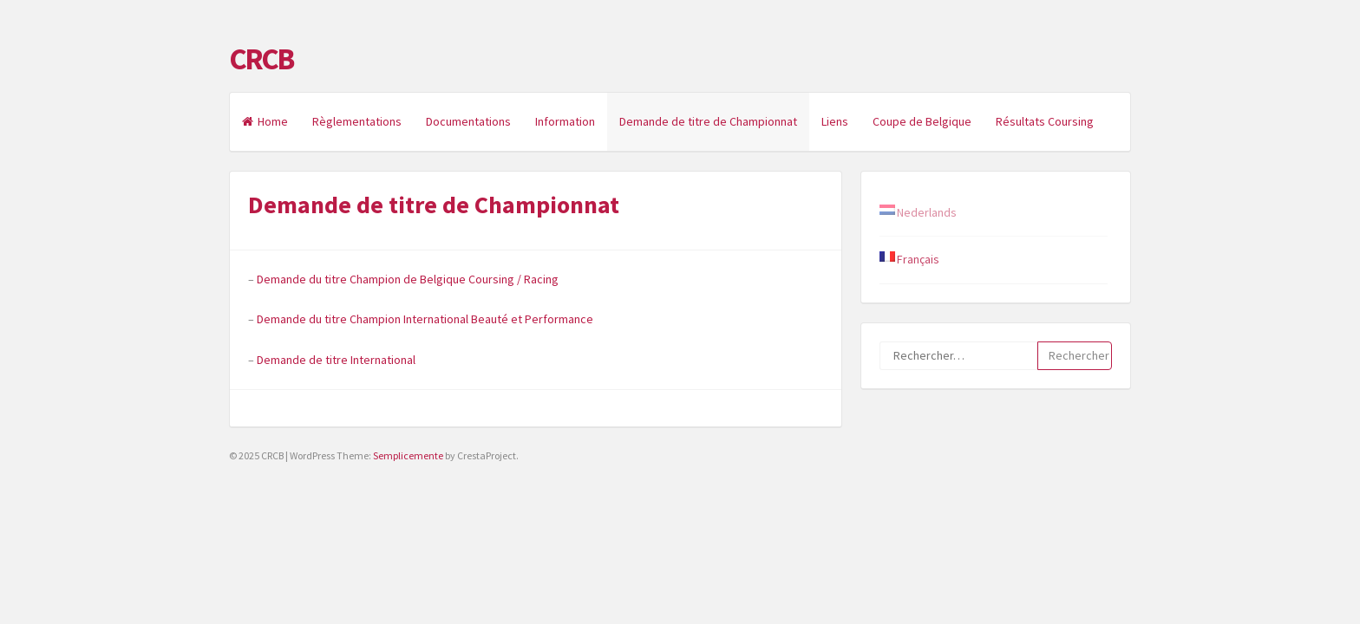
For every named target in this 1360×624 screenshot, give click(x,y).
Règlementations (357, 121)
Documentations (468, 121)
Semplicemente (408, 455)
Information (565, 121)
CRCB (260, 59)
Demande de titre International (336, 359)
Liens (834, 121)
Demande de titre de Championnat (708, 121)
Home (265, 121)
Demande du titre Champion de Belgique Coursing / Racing (408, 279)
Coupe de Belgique (922, 121)
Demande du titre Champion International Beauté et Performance (425, 319)
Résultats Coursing (1045, 121)
